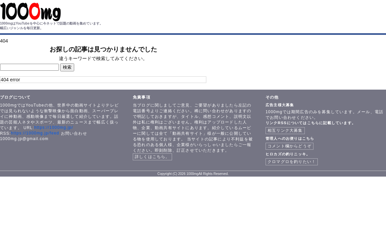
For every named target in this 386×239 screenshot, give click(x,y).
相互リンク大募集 (285, 130)
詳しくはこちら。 (152, 156)
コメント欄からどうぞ (289, 146)
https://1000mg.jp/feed (35, 133)
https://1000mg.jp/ (53, 127)
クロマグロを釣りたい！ (292, 161)
